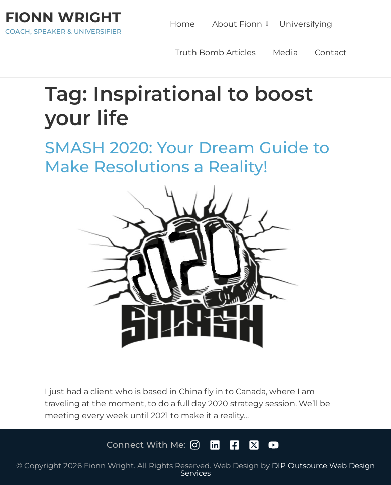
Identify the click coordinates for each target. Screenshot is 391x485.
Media (285, 52)
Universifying (305, 24)
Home (182, 24)
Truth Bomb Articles (215, 52)
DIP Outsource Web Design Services (277, 469)
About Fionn (239, 24)
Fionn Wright (63, 17)
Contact (331, 52)
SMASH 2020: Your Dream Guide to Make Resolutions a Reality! (187, 157)
